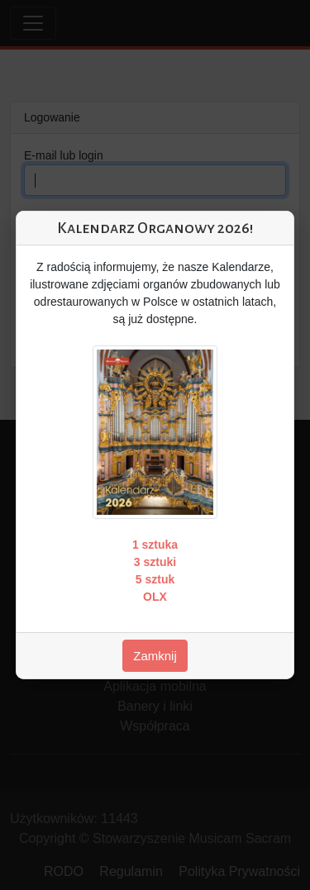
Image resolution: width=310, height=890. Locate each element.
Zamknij (155, 656)
